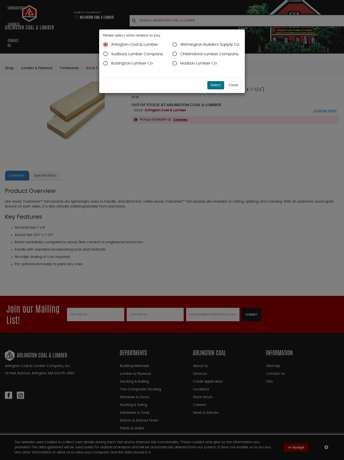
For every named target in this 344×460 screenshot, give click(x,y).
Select (215, 85)
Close (233, 85)
